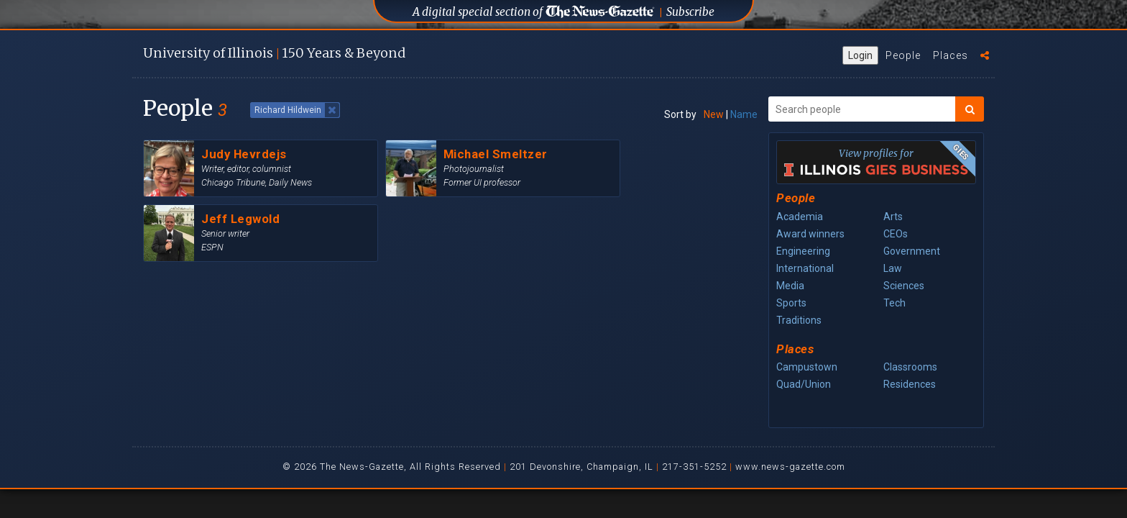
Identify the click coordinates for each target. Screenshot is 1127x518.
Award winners (810, 234)
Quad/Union (803, 384)
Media (790, 285)
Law (892, 268)
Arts (893, 216)
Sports (791, 303)
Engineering (803, 251)
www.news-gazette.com (790, 466)
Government (911, 251)
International (805, 268)
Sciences (903, 285)
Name (744, 114)
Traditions (799, 320)
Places (950, 55)
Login (860, 55)
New (714, 114)
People (903, 55)
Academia (799, 216)
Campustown (806, 367)
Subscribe (690, 12)
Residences (909, 384)
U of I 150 (274, 53)
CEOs (895, 234)
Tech (894, 303)
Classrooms (910, 367)
